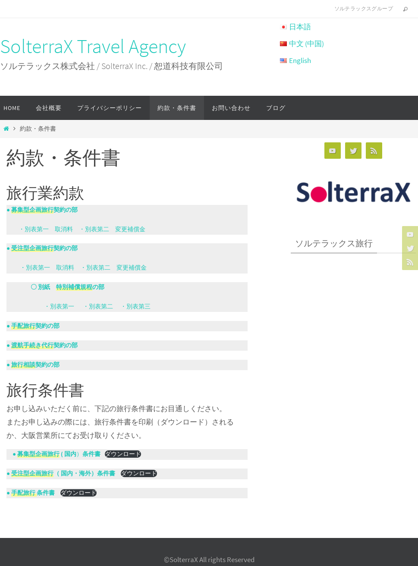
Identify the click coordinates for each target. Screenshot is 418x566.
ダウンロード (123, 454)
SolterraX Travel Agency (93, 46)
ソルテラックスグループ (363, 8)
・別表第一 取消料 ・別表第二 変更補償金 (78, 229)
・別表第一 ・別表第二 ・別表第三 (78, 306)
